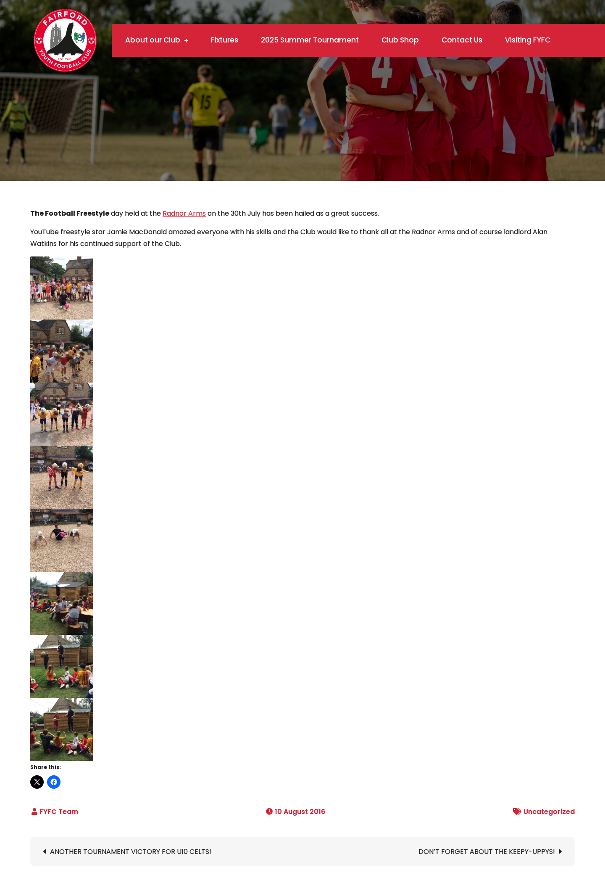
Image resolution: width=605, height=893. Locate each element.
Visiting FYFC (527, 40)
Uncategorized (549, 811)
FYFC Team (58, 811)
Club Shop (400, 40)
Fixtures (224, 40)
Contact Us (462, 40)
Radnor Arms (184, 213)
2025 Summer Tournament (310, 40)
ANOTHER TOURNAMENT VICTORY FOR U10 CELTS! (130, 851)
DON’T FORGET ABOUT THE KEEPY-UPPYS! (486, 851)
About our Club (152, 40)
